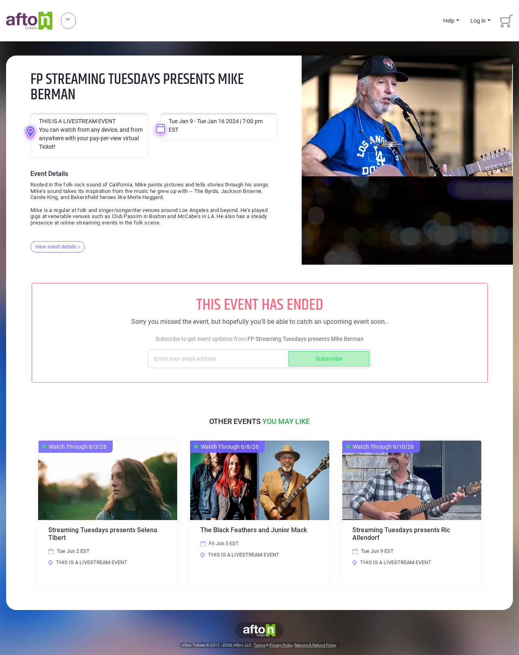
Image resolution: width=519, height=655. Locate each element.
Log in (478, 20)
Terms (259, 645)
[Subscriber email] (219, 358)
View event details (57, 247)
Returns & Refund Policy (315, 645)
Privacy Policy (281, 645)
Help (449, 20)
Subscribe (328, 358)
